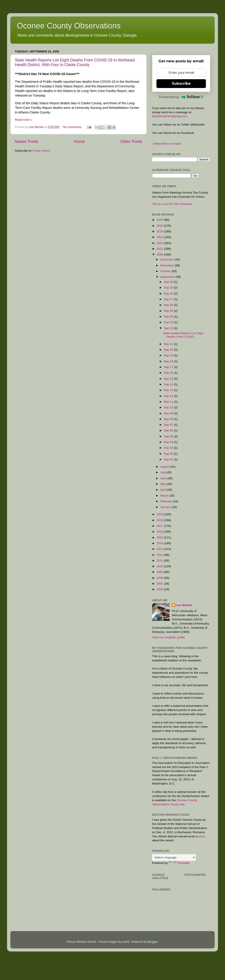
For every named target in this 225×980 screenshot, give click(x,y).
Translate (179, 863)
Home (79, 141)
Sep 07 (169, 424)
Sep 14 (169, 384)
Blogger (153, 941)
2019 (160, 514)
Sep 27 (169, 299)
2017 (160, 526)
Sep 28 (169, 293)
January (166, 507)
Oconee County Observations (69, 25)
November (167, 265)
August (165, 466)
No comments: (73, 127)
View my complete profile (168, 637)
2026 (160, 219)
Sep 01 (169, 459)
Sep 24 (169, 316)
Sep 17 (169, 367)
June (163, 478)
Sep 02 (169, 453)
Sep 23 (169, 322)
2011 (160, 560)
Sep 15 (169, 378)
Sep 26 (169, 305)
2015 (160, 537)
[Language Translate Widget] (174, 857)
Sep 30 (169, 282)
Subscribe (181, 83)
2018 (160, 520)
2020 (160, 254)
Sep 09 (169, 413)
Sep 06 (169, 430)
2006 (160, 589)
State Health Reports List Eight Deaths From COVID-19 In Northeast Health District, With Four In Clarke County (75, 62)
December (167, 259)
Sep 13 (169, 390)
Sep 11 (169, 401)
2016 (160, 531)
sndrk (125, 941)
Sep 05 (169, 436)
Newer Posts (26, 141)
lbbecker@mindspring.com (169, 116)
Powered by (181, 97)
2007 (160, 583)
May (163, 484)
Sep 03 (169, 447)
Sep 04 (169, 442)
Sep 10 (169, 407)
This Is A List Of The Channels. (172, 204)
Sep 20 (169, 349)
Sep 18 (169, 361)
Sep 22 (169, 328)
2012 (160, 554)
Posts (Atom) (41, 150)
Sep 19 (169, 355)
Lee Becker (184, 605)
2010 (160, 566)
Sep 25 (169, 310)
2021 (160, 248)
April (163, 489)
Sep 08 (169, 419)
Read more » (23, 119)
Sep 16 (169, 372)
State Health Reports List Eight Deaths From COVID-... (183, 335)
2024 (160, 231)
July (163, 472)
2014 (160, 543)
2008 (160, 578)
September (168, 276)
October (166, 271)
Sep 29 (169, 287)
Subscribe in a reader (167, 143)
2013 (160, 549)
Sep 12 (169, 396)
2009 (160, 572)
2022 (160, 243)
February (166, 501)
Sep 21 (169, 344)
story (202, 836)
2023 (160, 237)
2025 (160, 225)
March (164, 495)
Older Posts (131, 141)
